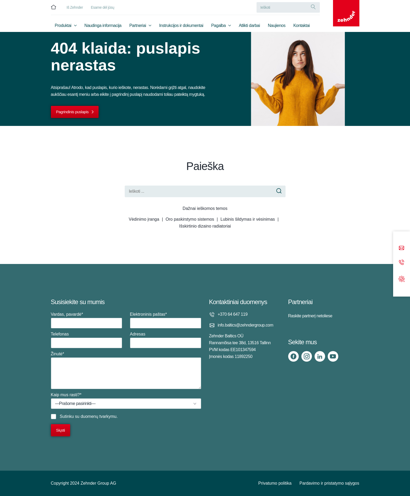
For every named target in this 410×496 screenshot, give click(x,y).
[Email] (401, 248)
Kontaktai (301, 25)
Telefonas (86, 340)
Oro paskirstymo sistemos (190, 219)
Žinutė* (126, 370)
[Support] (401, 278)
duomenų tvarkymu (99, 416)
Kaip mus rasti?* (126, 401)
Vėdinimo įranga (144, 219)
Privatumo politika (274, 483)
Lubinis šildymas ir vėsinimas (247, 219)
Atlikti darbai (249, 25)
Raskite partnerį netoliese (310, 316)
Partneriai (137, 25)
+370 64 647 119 (233, 314)
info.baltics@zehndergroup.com (245, 325)
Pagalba (218, 25)
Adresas (165, 340)
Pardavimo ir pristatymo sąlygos (329, 483)
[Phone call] (401, 263)
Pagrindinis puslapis (72, 112)
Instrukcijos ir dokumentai (181, 25)
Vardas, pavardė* (86, 320)
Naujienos (277, 25)
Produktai (63, 25)
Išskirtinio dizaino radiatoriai (205, 226)
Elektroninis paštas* (165, 320)
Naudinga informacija (102, 25)
